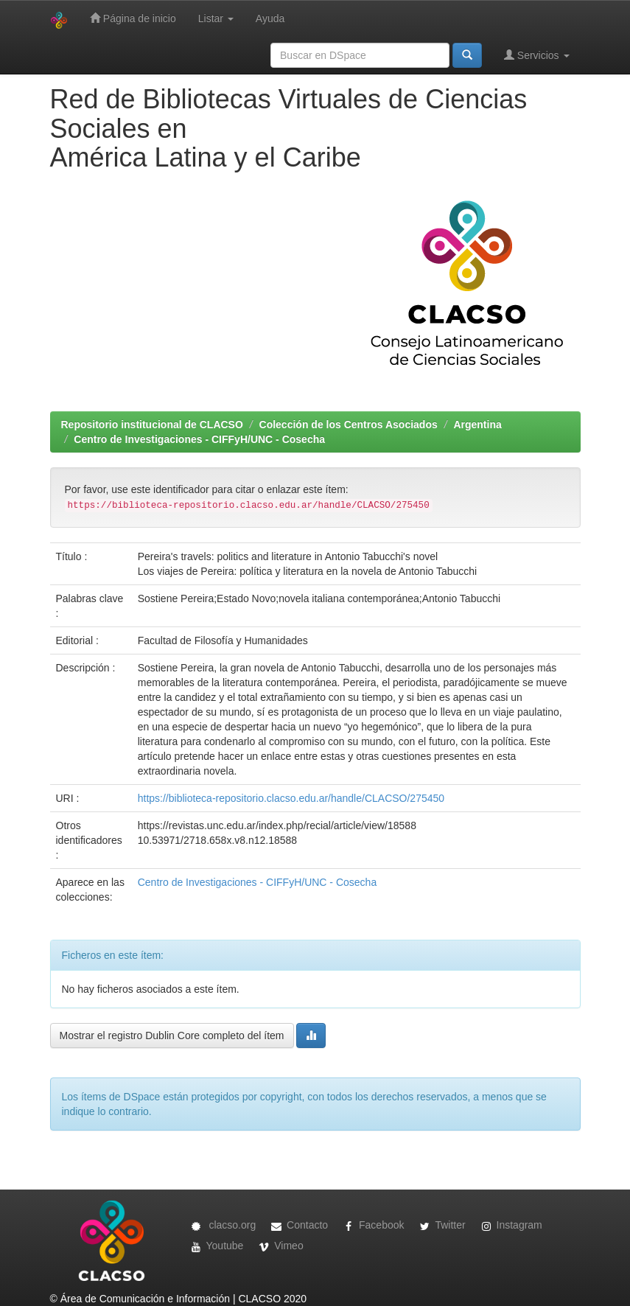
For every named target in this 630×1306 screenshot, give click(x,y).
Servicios (537, 55)
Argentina (477, 424)
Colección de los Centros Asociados (348, 424)
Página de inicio (133, 18)
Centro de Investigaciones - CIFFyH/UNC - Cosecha (199, 439)
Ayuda (270, 18)
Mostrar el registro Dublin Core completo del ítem (172, 1035)
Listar (216, 18)
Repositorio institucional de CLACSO (152, 424)
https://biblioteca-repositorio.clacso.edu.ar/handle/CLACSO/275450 (291, 798)
